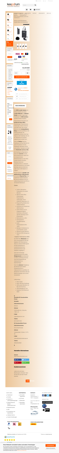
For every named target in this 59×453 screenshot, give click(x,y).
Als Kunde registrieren (22, 395)
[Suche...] (35, 5)
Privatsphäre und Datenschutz (11, 412)
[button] (38, 1)
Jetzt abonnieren (47, 402)
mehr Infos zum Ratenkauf (23, 90)
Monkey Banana (8, 16)
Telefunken (9, 31)
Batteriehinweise (11, 407)
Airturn (9, 73)
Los (10, 119)
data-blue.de (49, 434)
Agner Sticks (9, 70)
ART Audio (9, 77)
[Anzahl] (22, 73)
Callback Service (11, 415)
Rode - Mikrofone (9, 26)
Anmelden (10, 163)
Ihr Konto (22, 398)
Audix (8, 35)
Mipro (8, 39)
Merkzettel (22, 400)
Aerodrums (9, 69)
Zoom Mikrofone (9, 21)
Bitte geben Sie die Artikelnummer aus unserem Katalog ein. (9, 108)
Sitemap (9, 178)
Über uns (49, 13)
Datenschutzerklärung (21, 450)
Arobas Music (9, 75)
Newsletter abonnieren (22, 403)
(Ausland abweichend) (25, 64)
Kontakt (35, 13)
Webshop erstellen (11, 434)
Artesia (9, 78)
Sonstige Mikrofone (9, 43)
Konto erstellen (9, 166)
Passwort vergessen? (9, 170)
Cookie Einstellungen (12, 417)
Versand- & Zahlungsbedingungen (12, 399)
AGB (8, 409)
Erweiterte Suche (10, 59)
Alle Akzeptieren (50, 445)
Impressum (9, 395)
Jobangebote (41, 13)
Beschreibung (20, 105)
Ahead (9, 72)
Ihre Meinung (28, 381)
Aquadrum (9, 74)
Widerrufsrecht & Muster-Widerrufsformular (11, 404)
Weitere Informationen (50, 448)
